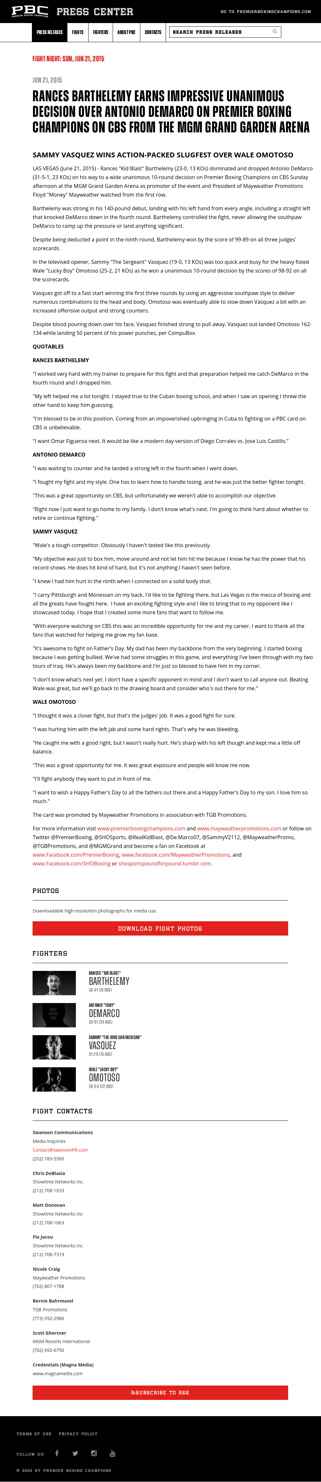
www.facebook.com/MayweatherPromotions (176, 854)
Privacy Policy (78, 1433)
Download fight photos (160, 928)
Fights (77, 32)
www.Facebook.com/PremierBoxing (76, 854)
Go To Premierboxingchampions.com (266, 11)
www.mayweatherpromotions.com (239, 828)
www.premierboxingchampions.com (141, 828)
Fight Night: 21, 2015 (68, 59)
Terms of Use (34, 1433)
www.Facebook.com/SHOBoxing (71, 863)
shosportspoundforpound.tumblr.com (165, 863)
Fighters (100, 32)
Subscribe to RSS (160, 1393)
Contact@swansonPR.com (60, 1150)
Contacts (153, 32)
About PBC (126, 32)
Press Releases (50, 32)
